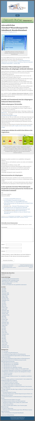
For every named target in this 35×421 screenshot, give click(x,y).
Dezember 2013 (5, 345)
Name (3, 244)
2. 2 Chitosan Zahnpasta (7, 374)
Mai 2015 (4, 329)
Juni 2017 (4, 303)
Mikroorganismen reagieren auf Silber (10, 281)
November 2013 (5, 347)
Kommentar (4, 227)
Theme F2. (22, 418)
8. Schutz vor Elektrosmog (7, 408)
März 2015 (4, 331)
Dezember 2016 (5, 310)
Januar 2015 (4, 332)
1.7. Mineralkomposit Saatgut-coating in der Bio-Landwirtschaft (15, 368)
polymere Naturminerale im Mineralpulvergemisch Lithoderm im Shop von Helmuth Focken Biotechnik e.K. (17, 212)
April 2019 (4, 291)
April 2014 (4, 340)
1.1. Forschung (5, 351)
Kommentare (22, 217)
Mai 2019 (4, 290)
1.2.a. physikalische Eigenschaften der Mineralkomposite (14, 354)
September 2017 (5, 300)
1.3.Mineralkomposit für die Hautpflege (10, 363)
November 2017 (5, 299)
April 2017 (4, 304)
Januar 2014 (4, 344)
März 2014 (4, 341)
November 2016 (5, 312)
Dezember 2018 (5, 293)
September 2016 (5, 315)
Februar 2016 (5, 319)
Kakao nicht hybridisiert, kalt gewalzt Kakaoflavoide (13, 412)
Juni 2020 (4, 288)
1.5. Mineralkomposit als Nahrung (9, 365)
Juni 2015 (4, 328)
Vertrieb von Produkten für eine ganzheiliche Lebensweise (14, 284)
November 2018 (5, 294)
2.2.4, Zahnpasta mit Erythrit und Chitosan (10, 383)
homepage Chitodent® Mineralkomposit (12, 198)
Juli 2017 (4, 301)
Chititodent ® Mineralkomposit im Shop (20, 206)
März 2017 (4, 306)
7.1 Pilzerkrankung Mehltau (7, 404)
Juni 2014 (4, 337)
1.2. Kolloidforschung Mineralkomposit (10, 352)
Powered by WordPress (15, 418)
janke (6, 32)
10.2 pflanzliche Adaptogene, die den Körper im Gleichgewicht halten (16, 370)
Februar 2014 (5, 343)
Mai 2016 (4, 316)
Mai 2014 (4, 338)
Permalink (26, 217)
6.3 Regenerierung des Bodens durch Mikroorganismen (13, 401)
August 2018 (4, 296)
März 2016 (4, 318)
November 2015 (5, 323)
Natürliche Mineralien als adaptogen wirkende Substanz (10, 217)
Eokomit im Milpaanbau (7, 283)
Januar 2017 (4, 309)
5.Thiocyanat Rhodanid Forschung (9, 392)
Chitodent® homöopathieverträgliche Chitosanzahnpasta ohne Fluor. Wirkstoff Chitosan (25, 266)
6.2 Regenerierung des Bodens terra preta (11, 399)
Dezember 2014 (5, 334)
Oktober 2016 (5, 313)
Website (3, 251)
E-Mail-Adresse (5, 247)
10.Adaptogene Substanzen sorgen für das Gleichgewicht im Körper (16, 371)
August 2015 (4, 325)
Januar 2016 (4, 321)
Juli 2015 (4, 326)
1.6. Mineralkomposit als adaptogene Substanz (12, 367)
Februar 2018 (5, 297)
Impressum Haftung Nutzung (8, 415)
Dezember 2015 (5, 322)
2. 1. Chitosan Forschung (7, 373)
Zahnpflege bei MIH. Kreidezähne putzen (10, 280)
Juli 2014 (4, 335)
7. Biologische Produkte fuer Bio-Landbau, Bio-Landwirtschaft (15, 402)
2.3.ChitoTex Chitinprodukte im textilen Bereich (12, 385)
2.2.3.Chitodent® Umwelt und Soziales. (10, 382)
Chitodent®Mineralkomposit (27, 216)
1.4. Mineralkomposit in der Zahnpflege (13, 216)
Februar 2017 (5, 307)
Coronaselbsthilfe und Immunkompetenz (10, 278)
